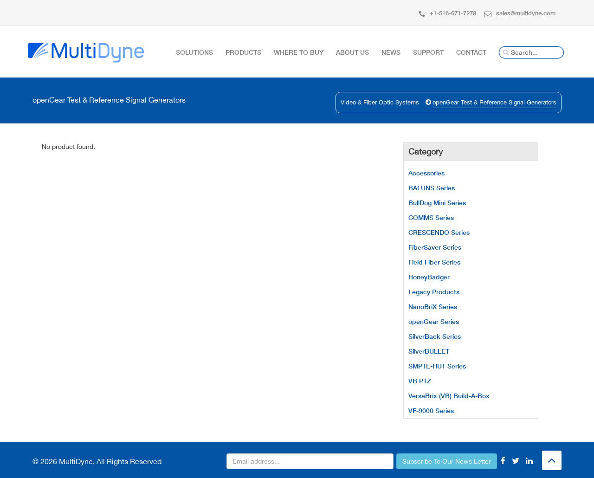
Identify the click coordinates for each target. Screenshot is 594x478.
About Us (352, 52)
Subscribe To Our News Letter (446, 461)
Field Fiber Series (434, 262)
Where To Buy (298, 52)
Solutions (194, 52)
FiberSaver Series (434, 247)
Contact (471, 52)
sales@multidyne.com (519, 13)
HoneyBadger (429, 277)
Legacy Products (433, 292)
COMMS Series (431, 217)
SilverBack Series (434, 336)
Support (428, 52)
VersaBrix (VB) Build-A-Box (449, 396)
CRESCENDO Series (439, 232)
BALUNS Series (431, 188)
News (390, 52)
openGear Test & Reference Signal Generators (494, 102)
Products (243, 52)
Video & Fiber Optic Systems (380, 102)
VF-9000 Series (431, 410)
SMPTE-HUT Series (437, 366)
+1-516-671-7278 (447, 13)
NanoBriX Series (432, 306)
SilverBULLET (428, 351)
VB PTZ (419, 381)
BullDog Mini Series (437, 203)
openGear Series (433, 321)
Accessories (426, 173)
